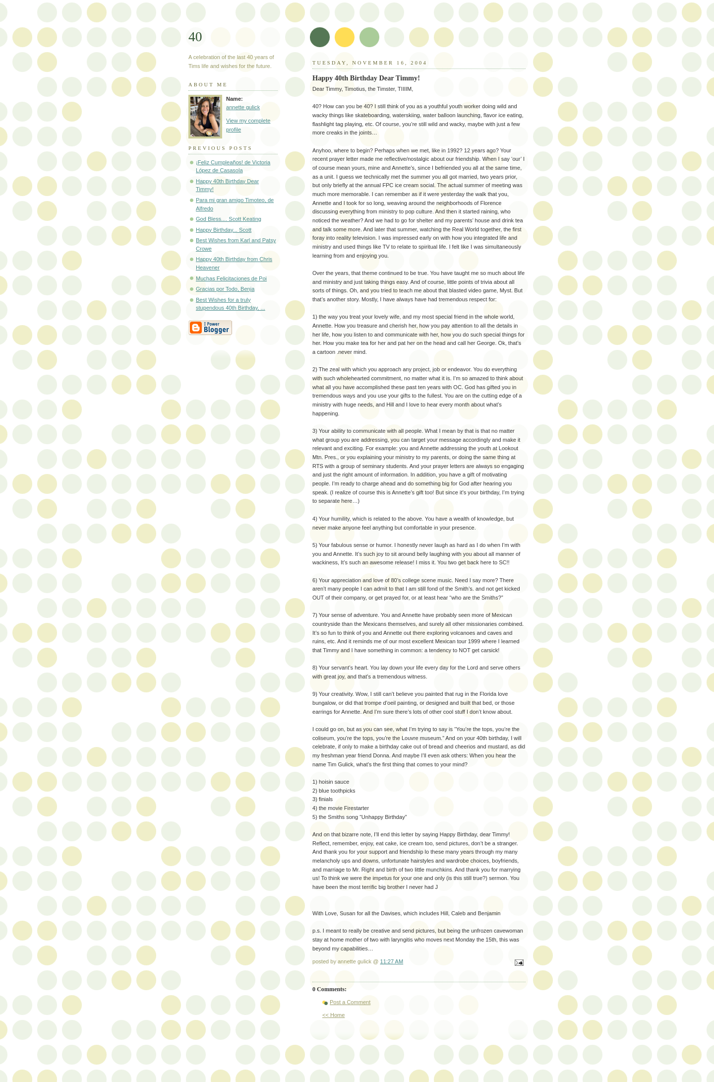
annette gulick (243, 107)
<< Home (333, 1015)
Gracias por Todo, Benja (225, 289)
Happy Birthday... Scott (223, 230)
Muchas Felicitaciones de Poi (231, 278)
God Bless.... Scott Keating (228, 219)
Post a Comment (350, 1002)
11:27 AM (392, 961)
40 (195, 36)
